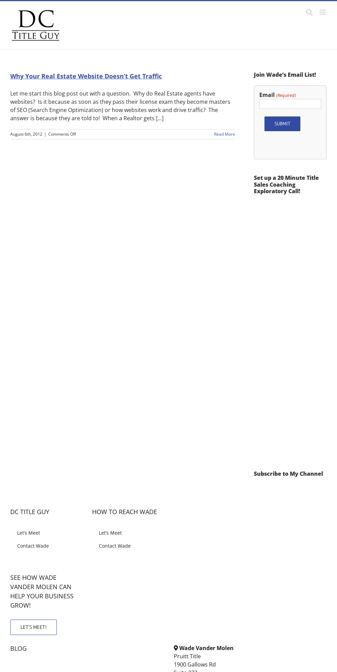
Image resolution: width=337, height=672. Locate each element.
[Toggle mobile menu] (323, 12)
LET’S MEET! (34, 627)
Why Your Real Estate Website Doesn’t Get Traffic (86, 76)
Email (277, 95)
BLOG (18, 648)
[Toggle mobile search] (309, 12)
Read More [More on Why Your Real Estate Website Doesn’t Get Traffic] (224, 134)
